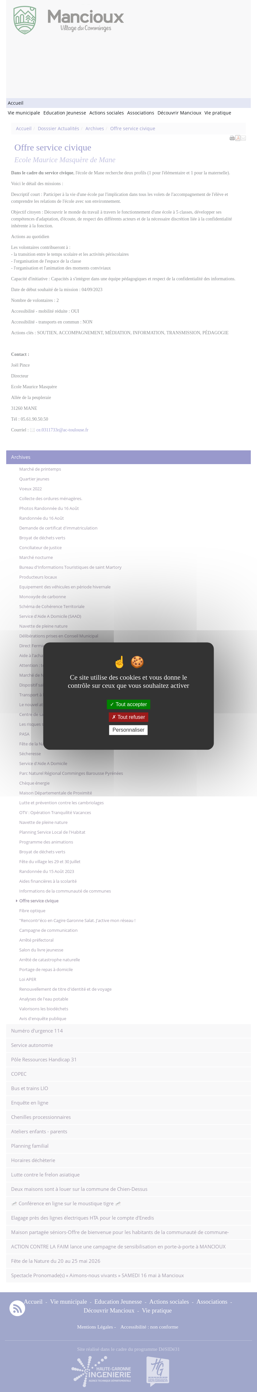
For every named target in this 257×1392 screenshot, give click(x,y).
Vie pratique (217, 113)
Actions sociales (106, 113)
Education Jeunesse (64, 113)
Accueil (15, 103)
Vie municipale (24, 113)
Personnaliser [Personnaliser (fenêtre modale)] (128, 730)
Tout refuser (128, 717)
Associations (140, 113)
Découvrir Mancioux (179, 113)
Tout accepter (128, 704)
